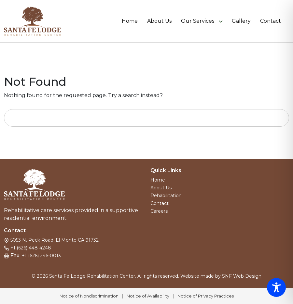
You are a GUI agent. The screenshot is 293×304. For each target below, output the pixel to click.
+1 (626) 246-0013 (41, 256)
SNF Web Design (241, 276)
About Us (159, 21)
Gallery (241, 21)
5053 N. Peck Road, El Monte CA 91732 (54, 240)
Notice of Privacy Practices (205, 295)
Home (130, 21)
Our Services (197, 21)
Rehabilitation (166, 195)
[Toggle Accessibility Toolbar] (276, 287)
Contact (270, 21)
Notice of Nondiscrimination (89, 295)
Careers (159, 211)
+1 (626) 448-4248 (30, 248)
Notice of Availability (148, 295)
